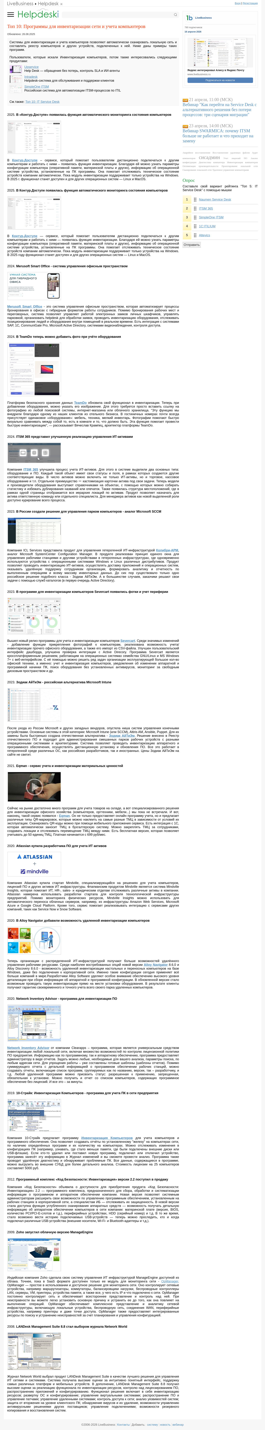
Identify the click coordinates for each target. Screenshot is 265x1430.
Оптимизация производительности (200, 166)
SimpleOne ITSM (36, 86)
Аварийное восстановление (196, 152)
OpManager (169, 1281)
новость (165, 1424)
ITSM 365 (206, 208)
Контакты (123, 1424)
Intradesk (31, 77)
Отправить (192, 245)
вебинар (178, 1424)
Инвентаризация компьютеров (242, 162)
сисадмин (209, 157)
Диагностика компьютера (212, 162)
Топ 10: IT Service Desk (42, 102)
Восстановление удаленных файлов (231, 152)
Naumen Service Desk (215, 199)
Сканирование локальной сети (197, 170)
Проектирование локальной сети (240, 166)
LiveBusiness (203, 17)
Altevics (204, 235)
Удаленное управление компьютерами (230, 170)
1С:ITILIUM (207, 226)
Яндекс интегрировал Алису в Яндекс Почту (216, 70)
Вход (238, 3)
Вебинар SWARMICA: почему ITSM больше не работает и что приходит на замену (218, 135)
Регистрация (250, 3)
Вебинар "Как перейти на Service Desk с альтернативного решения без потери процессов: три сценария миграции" (220, 109)
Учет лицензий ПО (235, 158)
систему (152, 1424)
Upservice (31, 67)
